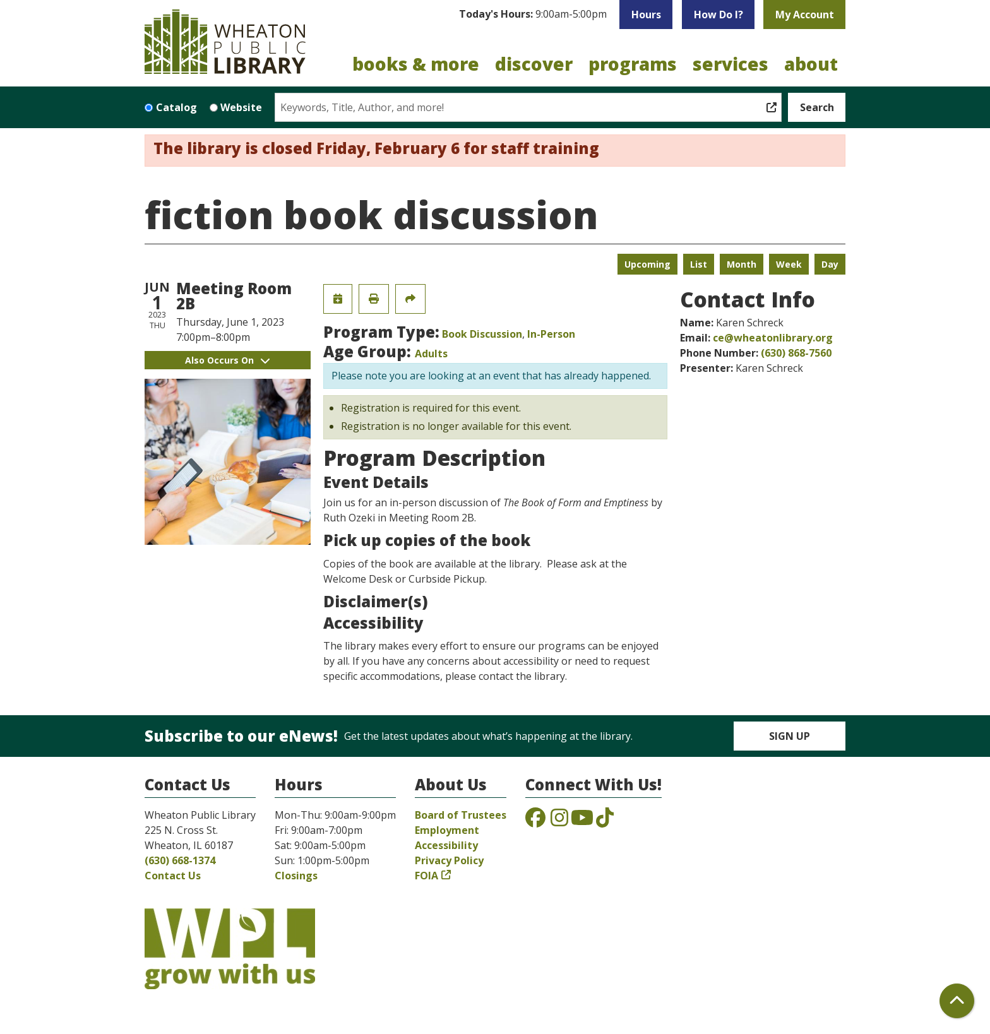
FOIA (426, 875)
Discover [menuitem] (534, 64)
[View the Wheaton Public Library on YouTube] (582, 821)
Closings (296, 875)
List (698, 264)
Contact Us (173, 875)
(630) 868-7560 (796, 353)
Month (741, 264)
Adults (431, 353)
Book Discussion (482, 334)
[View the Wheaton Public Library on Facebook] (535, 821)
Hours (646, 14)
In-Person (551, 334)
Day (829, 264)
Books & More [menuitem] (415, 64)
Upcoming (647, 264)
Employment (447, 830)
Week (789, 264)
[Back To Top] (956, 1000)
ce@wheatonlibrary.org (773, 338)
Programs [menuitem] (632, 64)
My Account (804, 14)
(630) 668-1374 (180, 860)
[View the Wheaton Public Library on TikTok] (605, 821)
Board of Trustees (460, 815)
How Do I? (718, 14)
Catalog (176, 107)
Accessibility (446, 845)
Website (241, 107)
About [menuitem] (811, 64)
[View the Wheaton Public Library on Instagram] (559, 821)
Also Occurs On (227, 360)
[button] (533, 14)
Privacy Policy (449, 860)
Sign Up (789, 736)
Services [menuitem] (730, 64)
